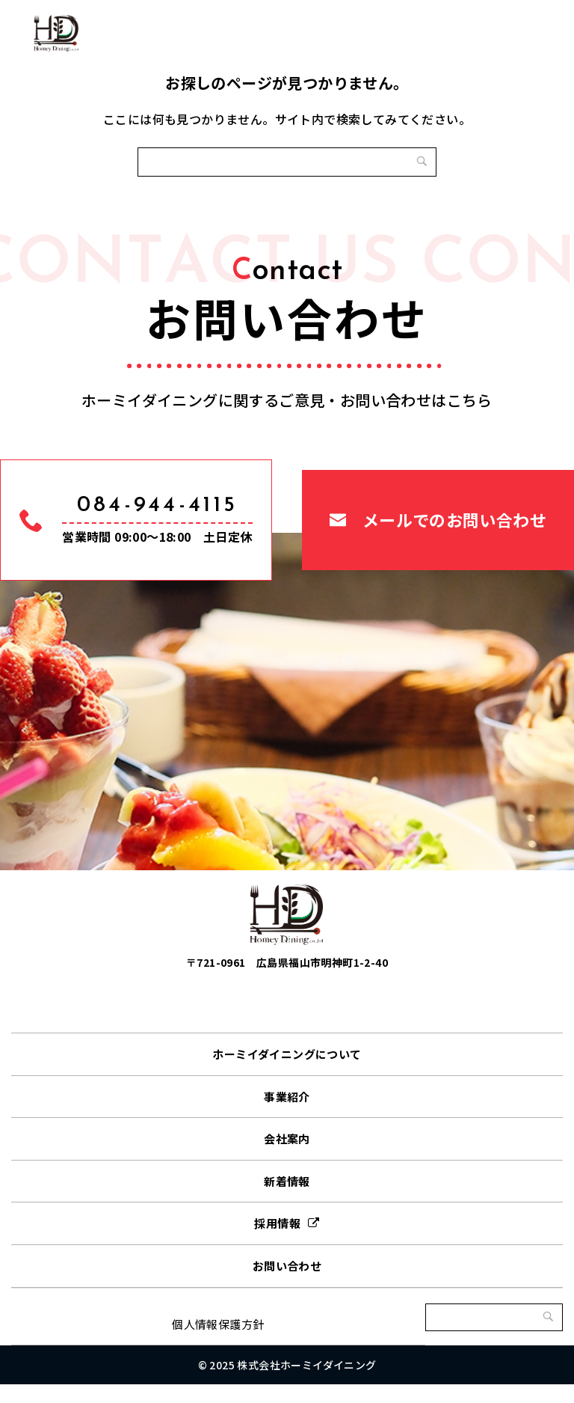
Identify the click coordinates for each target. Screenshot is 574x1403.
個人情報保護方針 (218, 1343)
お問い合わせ (287, 1285)
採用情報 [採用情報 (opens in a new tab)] (277, 1242)
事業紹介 (287, 1115)
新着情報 (287, 1200)
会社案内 (287, 1158)
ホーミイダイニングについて (286, 1073)
